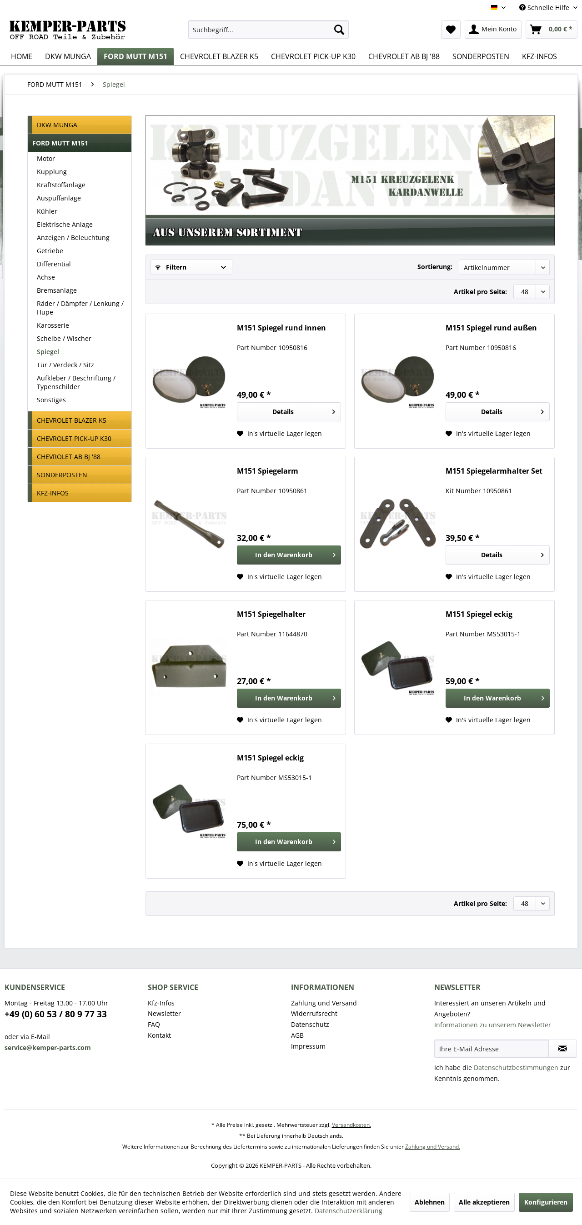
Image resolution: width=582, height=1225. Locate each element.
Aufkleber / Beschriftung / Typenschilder (76, 382)
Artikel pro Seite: (480, 291)
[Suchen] (339, 29)
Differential (54, 264)
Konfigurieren (545, 1202)
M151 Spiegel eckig (479, 614)
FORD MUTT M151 (60, 143)
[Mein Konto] (493, 29)
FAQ (154, 1024)
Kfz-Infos (161, 1003)
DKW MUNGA (57, 124)
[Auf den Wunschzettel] (279, 433)
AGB (297, 1035)
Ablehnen (430, 1202)
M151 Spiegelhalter (271, 614)
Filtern (171, 267)
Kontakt (159, 1035)
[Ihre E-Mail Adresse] (491, 1049)
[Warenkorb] (551, 29)
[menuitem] (268, 29)
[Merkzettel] (451, 29)
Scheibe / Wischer (64, 338)
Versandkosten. (351, 1125)
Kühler (47, 211)
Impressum (308, 1046)
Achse (46, 277)
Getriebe (50, 250)
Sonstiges (51, 399)
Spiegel (48, 351)
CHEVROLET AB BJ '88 (68, 456)
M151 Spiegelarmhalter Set (494, 471)
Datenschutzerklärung (348, 1210)
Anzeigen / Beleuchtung (73, 237)
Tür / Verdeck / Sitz (65, 364)
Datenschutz (310, 1024)
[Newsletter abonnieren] (562, 1049)
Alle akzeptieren (484, 1202)
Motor (46, 158)
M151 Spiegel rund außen (491, 328)
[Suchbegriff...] (268, 29)
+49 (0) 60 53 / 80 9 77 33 (56, 1014)
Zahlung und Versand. (432, 1146)
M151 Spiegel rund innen (281, 328)
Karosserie (53, 325)
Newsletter (164, 1013)
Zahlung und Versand (324, 1003)
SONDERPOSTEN (62, 474)
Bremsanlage (57, 290)
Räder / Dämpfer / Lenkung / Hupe (80, 307)
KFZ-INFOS (53, 493)
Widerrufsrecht (314, 1013)
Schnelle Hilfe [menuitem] (545, 7)
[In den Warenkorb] (289, 555)
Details (303, 410)
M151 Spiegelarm (267, 471)
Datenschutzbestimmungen (516, 1067)
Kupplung (52, 171)
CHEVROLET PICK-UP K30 (74, 438)
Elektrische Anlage (65, 224)
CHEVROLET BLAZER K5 (71, 420)
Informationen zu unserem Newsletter (492, 1024)
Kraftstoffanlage (61, 184)
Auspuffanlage (59, 198)
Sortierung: (434, 266)
